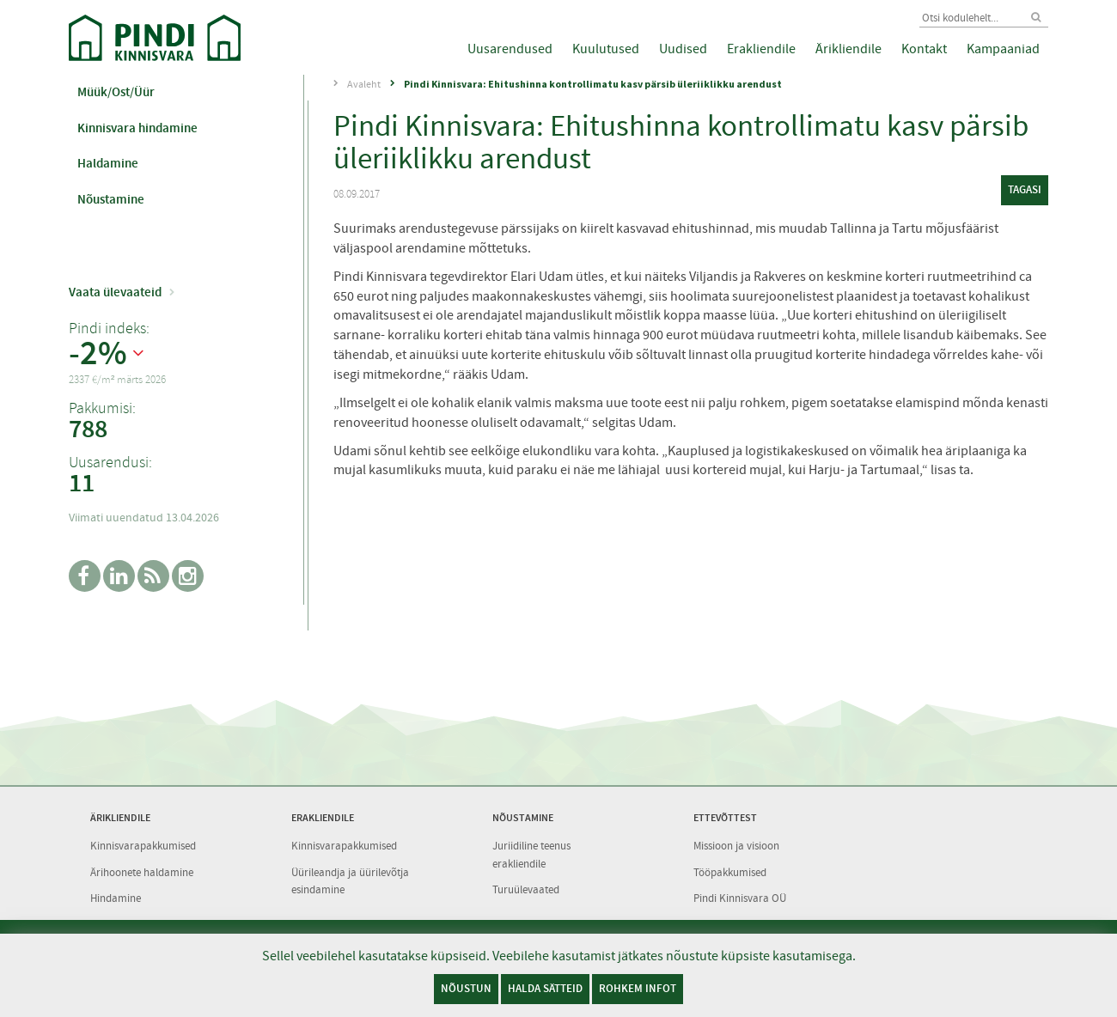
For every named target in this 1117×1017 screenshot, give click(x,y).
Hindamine (115, 898)
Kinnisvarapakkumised (143, 845)
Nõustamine (110, 199)
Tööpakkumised (729, 872)
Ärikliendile (848, 49)
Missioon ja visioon (736, 845)
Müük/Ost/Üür (116, 91)
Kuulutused (605, 49)
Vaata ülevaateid (115, 292)
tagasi (1024, 189)
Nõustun (466, 988)
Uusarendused (509, 49)
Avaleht (364, 84)
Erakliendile (761, 49)
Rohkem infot (637, 988)
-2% (98, 354)
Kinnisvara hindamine (137, 128)
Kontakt (924, 49)
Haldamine (107, 163)
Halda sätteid (545, 988)
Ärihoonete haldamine (141, 872)
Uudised (683, 49)
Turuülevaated (525, 889)
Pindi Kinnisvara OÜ (739, 898)
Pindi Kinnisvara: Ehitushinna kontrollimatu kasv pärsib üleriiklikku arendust (593, 83)
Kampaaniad (1003, 49)
